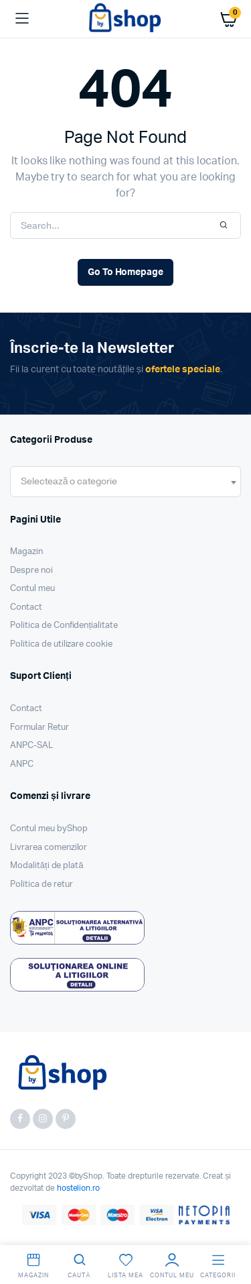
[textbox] (69, 481)
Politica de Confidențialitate (64, 625)
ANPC (21, 764)
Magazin (26, 551)
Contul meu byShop (49, 828)
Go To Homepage (126, 272)
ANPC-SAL (31, 745)
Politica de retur (41, 884)
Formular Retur (39, 727)
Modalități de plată (47, 865)
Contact (26, 607)
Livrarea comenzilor (48, 847)
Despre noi (31, 570)
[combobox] (125, 481)
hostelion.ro (78, 1188)
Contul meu (32, 588)
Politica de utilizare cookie (61, 644)
